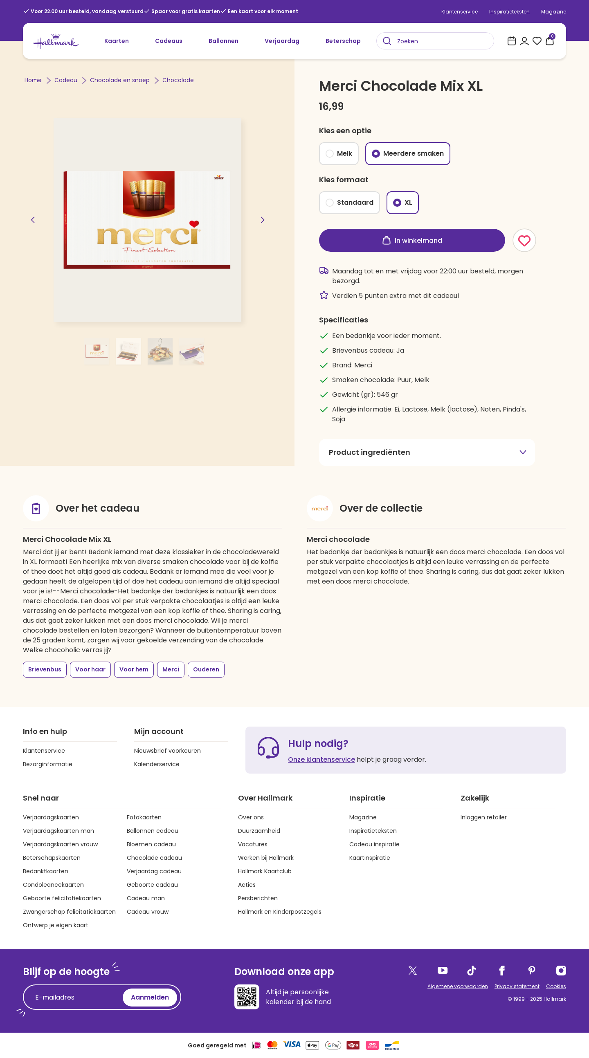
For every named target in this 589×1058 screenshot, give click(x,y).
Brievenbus (44, 669)
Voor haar (90, 669)
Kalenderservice (157, 764)
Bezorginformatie (47, 764)
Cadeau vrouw (148, 912)
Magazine (553, 11)
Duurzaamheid (259, 831)
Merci (170, 669)
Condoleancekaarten (53, 885)
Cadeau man (146, 898)
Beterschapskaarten (52, 858)
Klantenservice (459, 11)
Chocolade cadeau (154, 858)
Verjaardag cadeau (154, 871)
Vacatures (253, 844)
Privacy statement (517, 986)
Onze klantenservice (321, 759)
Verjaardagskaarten (51, 817)
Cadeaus (168, 41)
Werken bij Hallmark (266, 858)
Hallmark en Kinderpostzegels (279, 912)
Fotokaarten (144, 817)
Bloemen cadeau (151, 844)
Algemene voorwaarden (457, 986)
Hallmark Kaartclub (265, 871)
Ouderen (206, 669)
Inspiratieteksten (509, 11)
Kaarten (116, 41)
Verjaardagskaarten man (58, 831)
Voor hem (133, 669)
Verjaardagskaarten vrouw (60, 844)
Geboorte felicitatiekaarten (62, 898)
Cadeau (66, 80)
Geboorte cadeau (152, 885)
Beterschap (343, 41)
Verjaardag (282, 41)
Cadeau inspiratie (374, 844)
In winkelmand (412, 240)
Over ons (251, 817)
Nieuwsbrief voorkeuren (167, 751)
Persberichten (258, 898)
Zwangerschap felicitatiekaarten (69, 912)
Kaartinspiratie (369, 858)
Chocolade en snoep (120, 80)
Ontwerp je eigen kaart (55, 925)
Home (34, 80)
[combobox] (435, 40)
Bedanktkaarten (45, 871)
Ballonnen (223, 41)
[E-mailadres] (75, 997)
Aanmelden (150, 997)
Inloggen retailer (484, 817)
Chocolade (178, 80)
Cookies (556, 986)
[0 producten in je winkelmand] (550, 41)
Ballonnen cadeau (152, 831)
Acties (247, 885)
